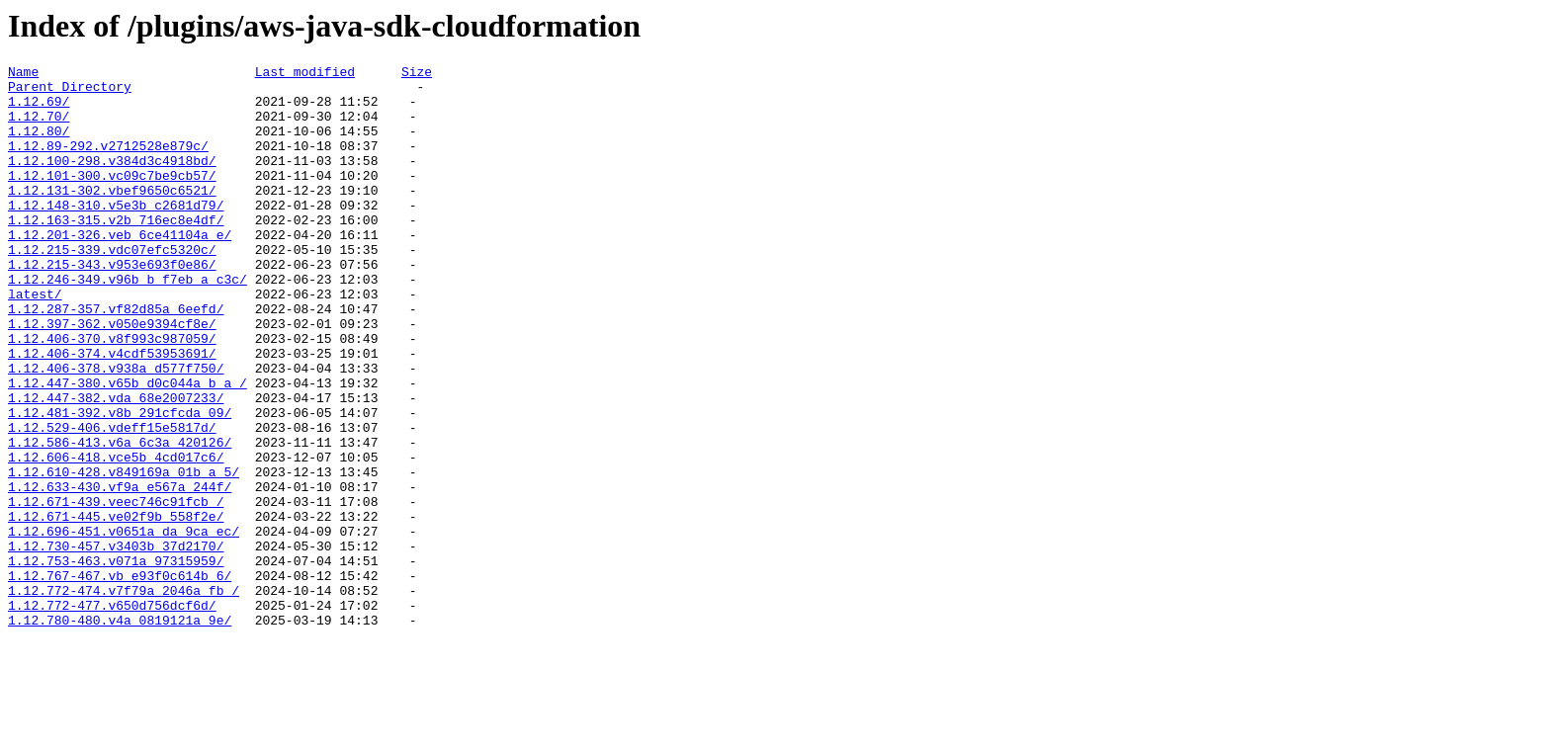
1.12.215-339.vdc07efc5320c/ (112, 287)
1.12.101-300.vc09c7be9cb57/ (112, 199)
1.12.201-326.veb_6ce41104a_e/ (119, 270)
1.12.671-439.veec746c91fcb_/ (115, 590)
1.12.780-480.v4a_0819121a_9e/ (119, 732)
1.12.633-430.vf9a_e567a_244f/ (119, 572)
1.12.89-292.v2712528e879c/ (108, 163)
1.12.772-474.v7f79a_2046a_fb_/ (123, 697)
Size (416, 74)
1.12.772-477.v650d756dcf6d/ (112, 714)
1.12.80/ (38, 145)
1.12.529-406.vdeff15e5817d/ (112, 501)
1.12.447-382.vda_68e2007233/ (115, 465)
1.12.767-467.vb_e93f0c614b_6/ (119, 679)
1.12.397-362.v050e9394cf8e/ (112, 376)
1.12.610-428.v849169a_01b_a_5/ (123, 554)
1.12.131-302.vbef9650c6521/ (112, 216)
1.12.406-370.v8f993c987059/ (112, 394)
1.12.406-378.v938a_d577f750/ (115, 430)
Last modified (305, 74)
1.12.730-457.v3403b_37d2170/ (115, 643)
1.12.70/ (38, 127)
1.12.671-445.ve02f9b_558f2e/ (115, 608)
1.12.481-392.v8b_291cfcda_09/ (119, 483)
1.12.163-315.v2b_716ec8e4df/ (115, 252)
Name (23, 74)
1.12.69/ (38, 110)
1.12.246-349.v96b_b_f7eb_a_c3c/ (127, 323)
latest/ (35, 341)
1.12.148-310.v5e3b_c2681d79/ (115, 234)
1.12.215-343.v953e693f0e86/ (112, 305)
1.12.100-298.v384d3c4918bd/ (112, 181)
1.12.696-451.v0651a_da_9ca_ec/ (123, 625)
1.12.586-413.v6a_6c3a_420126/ (119, 519)
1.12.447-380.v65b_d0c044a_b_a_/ (127, 448)
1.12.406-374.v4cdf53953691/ (112, 412)
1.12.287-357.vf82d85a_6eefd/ (115, 359)
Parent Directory (69, 92)
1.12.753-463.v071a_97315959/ (115, 661)
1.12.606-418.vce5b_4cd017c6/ (115, 536)
